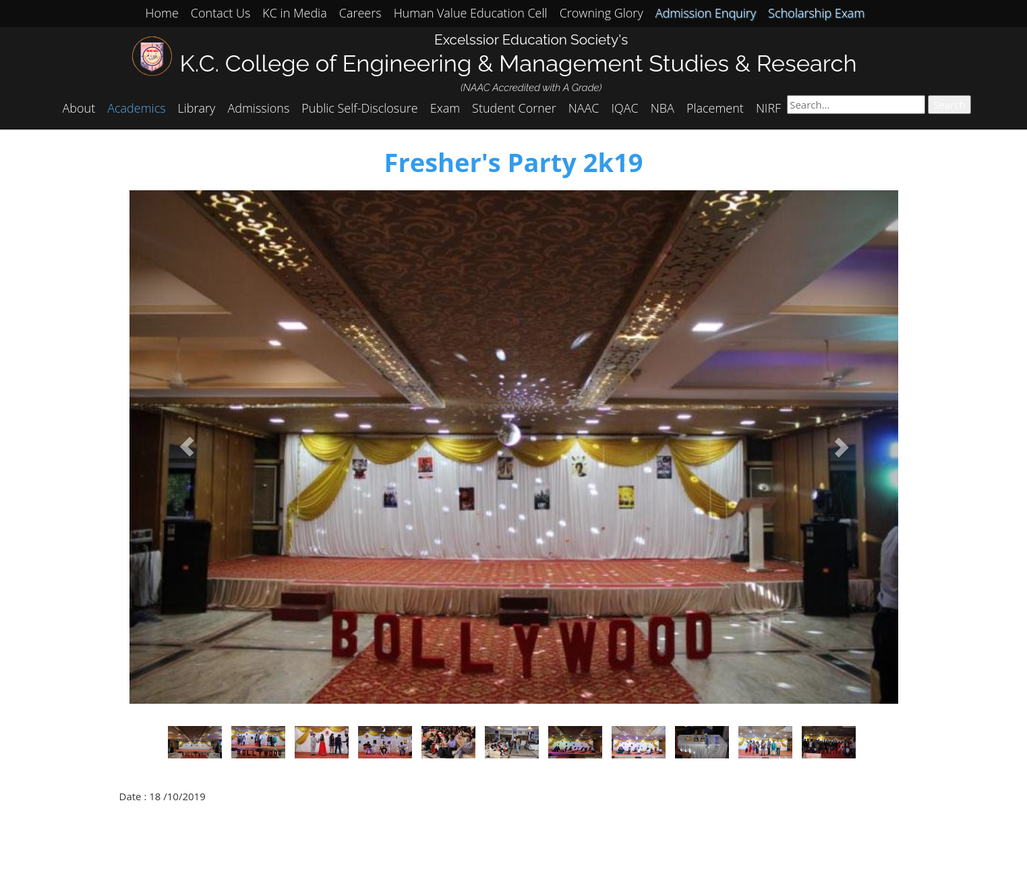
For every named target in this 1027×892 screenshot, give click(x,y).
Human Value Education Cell (471, 13)
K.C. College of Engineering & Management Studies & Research (518, 63)
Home (162, 13)
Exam (445, 108)
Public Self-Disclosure (359, 108)
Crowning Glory (601, 13)
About (78, 108)
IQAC (625, 108)
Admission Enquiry (705, 13)
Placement (715, 108)
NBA (662, 108)
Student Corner (514, 108)
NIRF (768, 108)
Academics (136, 108)
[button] (187, 447)
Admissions (258, 108)
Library (197, 108)
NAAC (583, 108)
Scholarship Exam (816, 13)
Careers (360, 13)
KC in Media (294, 13)
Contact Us (221, 13)
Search (949, 104)
